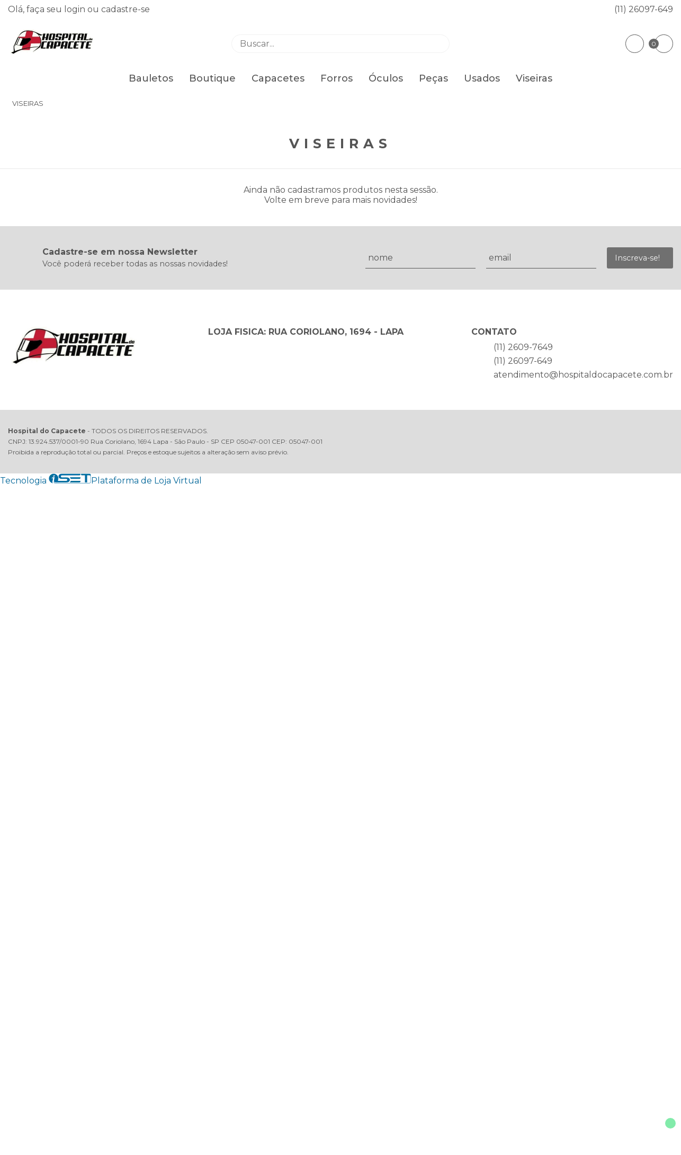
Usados (482, 78)
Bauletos (151, 78)
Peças (433, 78)
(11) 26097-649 (643, 9)
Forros (336, 78)
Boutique (212, 78)
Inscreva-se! (637, 258)
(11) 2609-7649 (523, 347)
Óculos (386, 78)
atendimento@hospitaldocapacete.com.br (583, 375)
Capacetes (278, 78)
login (75, 9)
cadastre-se (125, 9)
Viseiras (534, 78)
